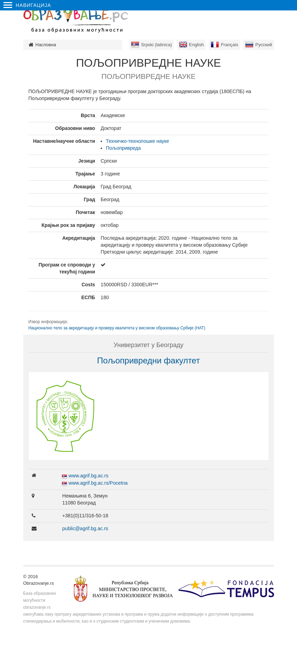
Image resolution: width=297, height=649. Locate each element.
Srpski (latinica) (156, 44)
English (196, 44)
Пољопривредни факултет (148, 360)
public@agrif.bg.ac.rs (85, 528)
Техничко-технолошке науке (137, 141)
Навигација (27, 5)
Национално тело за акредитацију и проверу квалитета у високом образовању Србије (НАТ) (117, 328)
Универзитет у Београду (148, 345)
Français (229, 44)
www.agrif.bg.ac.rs (88, 475)
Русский (263, 44)
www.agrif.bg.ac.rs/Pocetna (98, 483)
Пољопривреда (123, 148)
